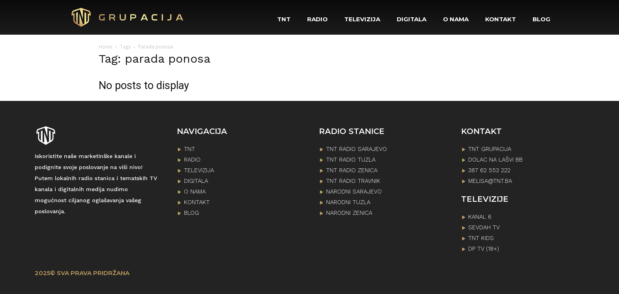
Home (106, 46)
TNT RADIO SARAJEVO (356, 149)
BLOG (191, 212)
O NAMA (195, 191)
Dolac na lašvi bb (495, 159)
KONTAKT (197, 202)
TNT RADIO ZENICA (351, 170)
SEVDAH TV (484, 227)
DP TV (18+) (483, 248)
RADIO (192, 159)
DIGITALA (196, 180)
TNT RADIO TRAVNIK (353, 180)
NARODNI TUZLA (348, 202)
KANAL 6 (479, 216)
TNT (189, 149)
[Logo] (128, 17)
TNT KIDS (481, 238)
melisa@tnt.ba (490, 180)
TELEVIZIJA (199, 170)
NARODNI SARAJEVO (354, 191)
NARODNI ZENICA (349, 212)
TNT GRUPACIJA (489, 149)
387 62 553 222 (489, 170)
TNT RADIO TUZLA (350, 159)
